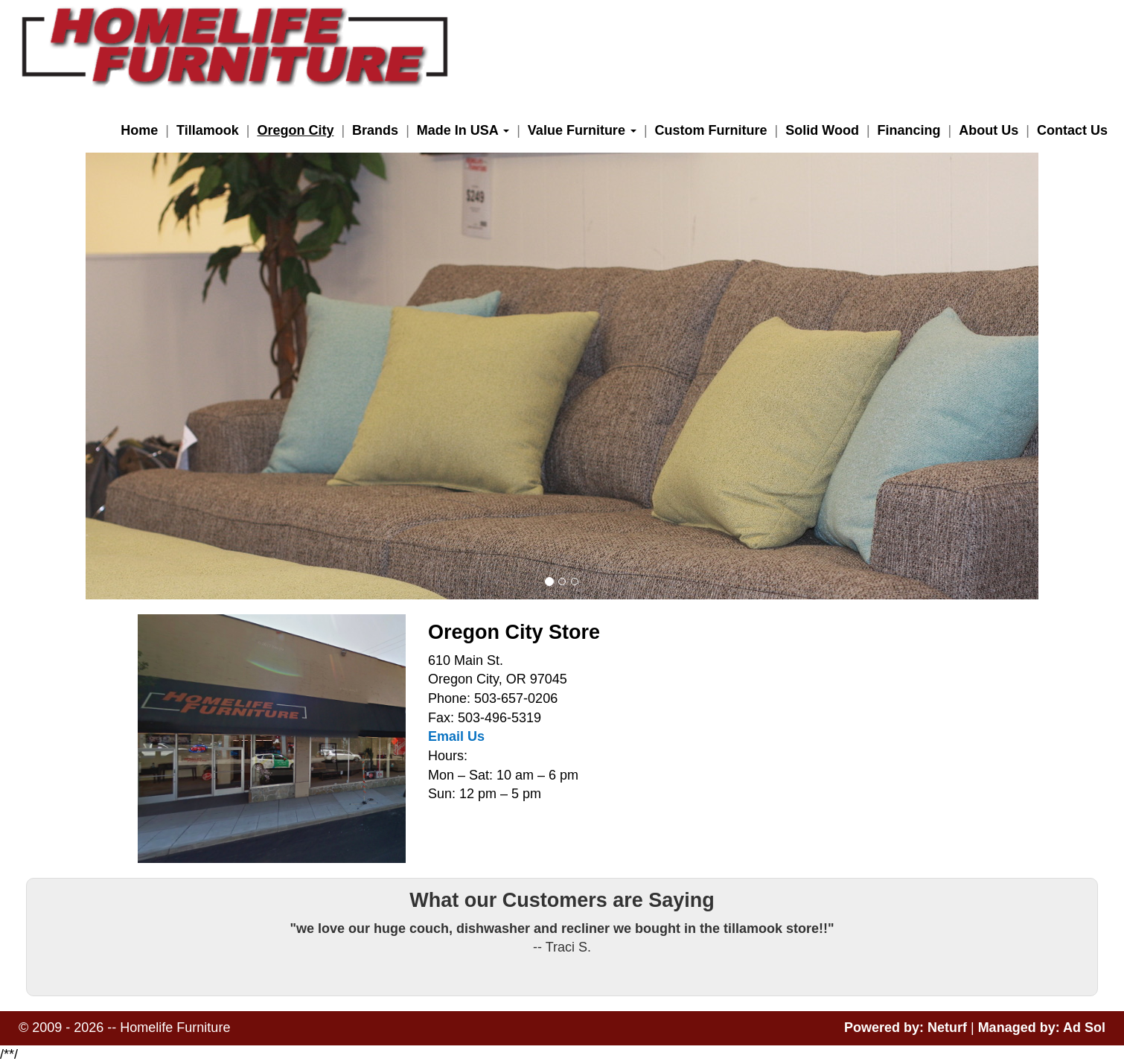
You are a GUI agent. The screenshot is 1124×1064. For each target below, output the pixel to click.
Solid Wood (822, 130)
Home (139, 130)
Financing (909, 130)
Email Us (456, 736)
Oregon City (295, 130)
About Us (988, 130)
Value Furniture (582, 130)
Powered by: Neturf (905, 1027)
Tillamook (207, 130)
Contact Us (1072, 130)
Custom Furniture (711, 130)
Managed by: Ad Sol (1041, 1027)
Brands (375, 130)
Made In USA (463, 130)
